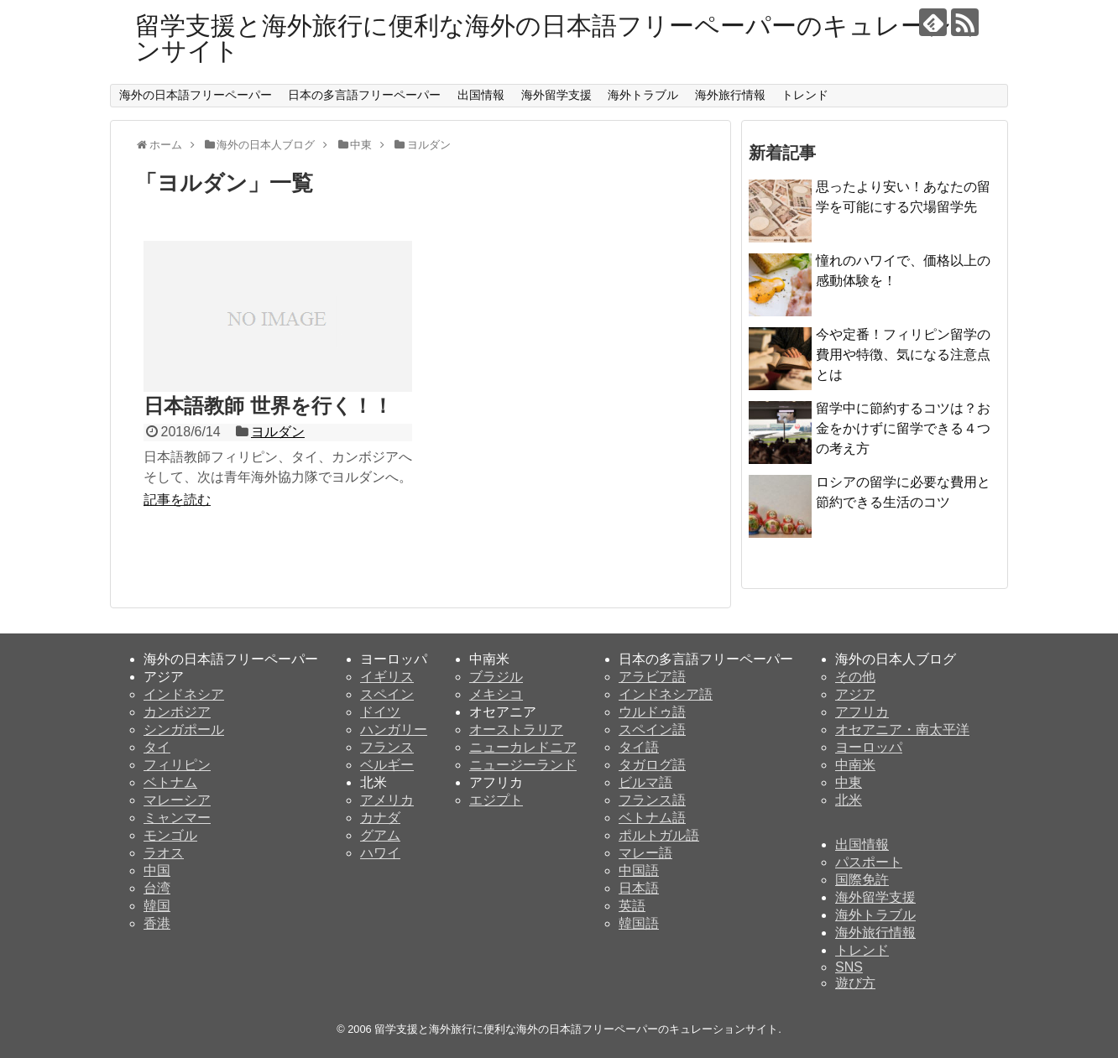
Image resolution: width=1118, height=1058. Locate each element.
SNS (849, 967)
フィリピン (177, 765)
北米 (848, 800)
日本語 (639, 888)
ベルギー (387, 765)
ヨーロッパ (868, 747)
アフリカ (862, 712)
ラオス (164, 853)
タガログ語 (652, 765)
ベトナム (170, 782)
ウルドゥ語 (652, 712)
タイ (157, 747)
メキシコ (496, 694)
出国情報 (480, 95)
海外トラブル (643, 95)
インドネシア (184, 694)
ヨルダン (278, 432)
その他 (855, 677)
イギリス (387, 677)
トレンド (804, 95)
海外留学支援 (556, 95)
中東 (848, 782)
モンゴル (170, 835)
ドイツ (380, 712)
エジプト (496, 800)
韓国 (157, 906)
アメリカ (387, 800)
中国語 (639, 870)
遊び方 (855, 983)
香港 (157, 923)
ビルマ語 (645, 782)
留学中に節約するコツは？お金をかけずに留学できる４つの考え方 (903, 428)
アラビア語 (652, 677)
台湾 (157, 888)
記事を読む (177, 500)
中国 (157, 870)
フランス (387, 747)
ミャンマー (177, 817)
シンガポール (184, 729)
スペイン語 (652, 729)
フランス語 (652, 800)
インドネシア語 (666, 694)
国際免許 (862, 880)
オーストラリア (516, 729)
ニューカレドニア (523, 747)
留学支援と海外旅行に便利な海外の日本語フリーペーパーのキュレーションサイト (556, 38)
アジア (855, 694)
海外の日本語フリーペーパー (195, 95)
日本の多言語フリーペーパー (364, 95)
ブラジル (496, 677)
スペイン (387, 694)
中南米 (855, 765)
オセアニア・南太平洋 (902, 729)
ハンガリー (393, 729)
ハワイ (380, 853)
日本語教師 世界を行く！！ (268, 405)
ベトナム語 (652, 817)
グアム (380, 835)
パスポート (868, 862)
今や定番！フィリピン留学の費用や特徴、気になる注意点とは (903, 354)
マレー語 (645, 853)
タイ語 (639, 747)
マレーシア (177, 800)
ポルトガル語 (659, 835)
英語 (632, 906)
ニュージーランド (523, 765)
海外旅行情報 (730, 95)
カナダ (380, 817)
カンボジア (177, 712)
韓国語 (639, 923)
